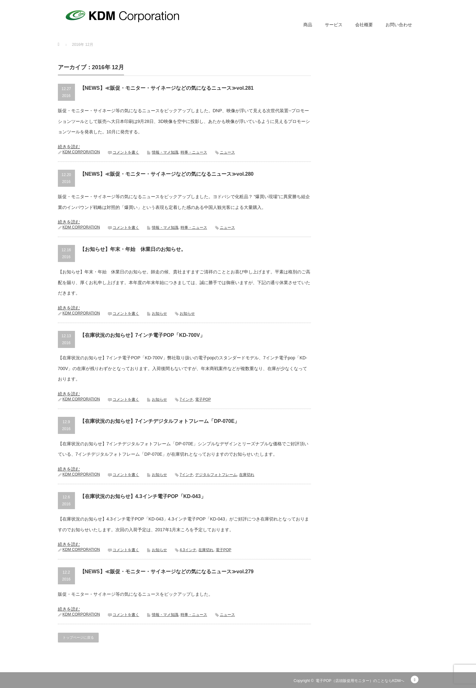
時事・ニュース (194, 152)
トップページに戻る (78, 637)
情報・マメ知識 (165, 152)
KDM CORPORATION (81, 152)
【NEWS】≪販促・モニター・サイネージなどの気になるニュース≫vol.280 (167, 174)
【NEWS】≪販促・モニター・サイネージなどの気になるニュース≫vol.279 (167, 571)
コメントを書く (126, 152)
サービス (334, 24)
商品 (307, 24)
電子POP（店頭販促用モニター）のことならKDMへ (360, 681)
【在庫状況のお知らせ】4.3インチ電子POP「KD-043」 (143, 496)
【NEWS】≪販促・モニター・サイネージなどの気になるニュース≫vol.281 (167, 88)
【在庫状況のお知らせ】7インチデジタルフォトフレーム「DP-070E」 (160, 421)
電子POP (203, 399)
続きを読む (69, 146)
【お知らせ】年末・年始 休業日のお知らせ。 (133, 249)
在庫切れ (246, 474)
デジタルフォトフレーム (216, 474)
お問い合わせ (399, 24)
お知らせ (159, 313)
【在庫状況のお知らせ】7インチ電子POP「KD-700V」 (142, 335)
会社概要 (364, 24)
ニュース (227, 152)
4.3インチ (188, 550)
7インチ (186, 399)
